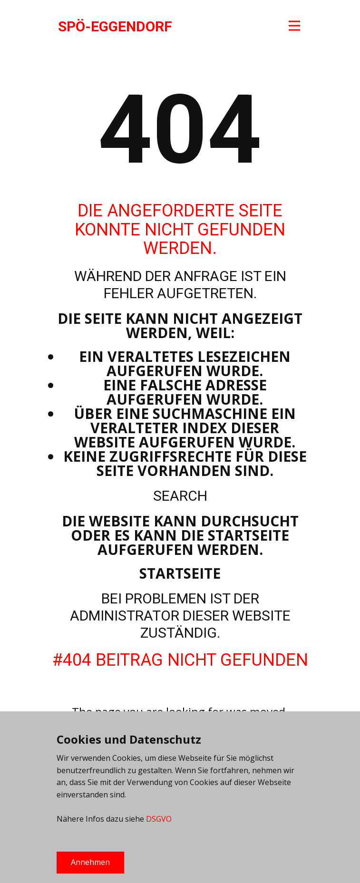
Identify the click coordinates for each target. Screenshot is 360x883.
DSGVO (159, 819)
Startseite (180, 573)
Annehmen (90, 862)
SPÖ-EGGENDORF (115, 26)
